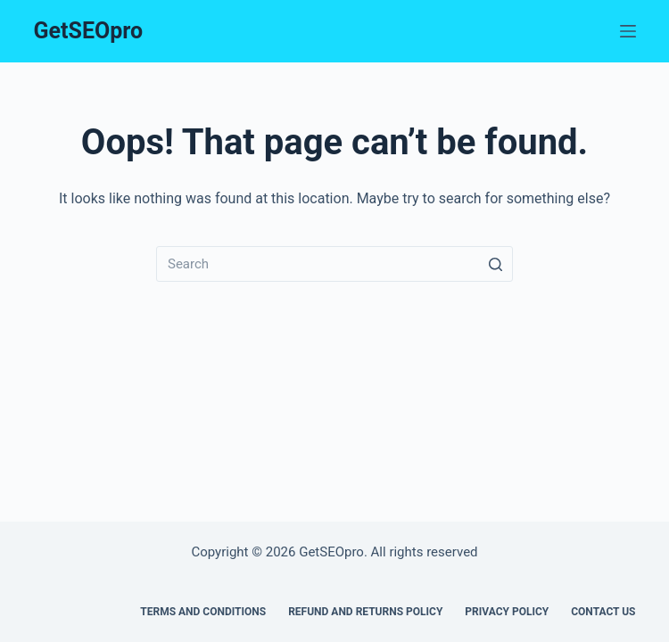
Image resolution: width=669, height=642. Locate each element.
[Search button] (495, 264)
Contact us (603, 611)
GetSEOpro (89, 31)
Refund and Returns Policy (365, 611)
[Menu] (628, 31)
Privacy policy (507, 611)
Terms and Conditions (203, 611)
